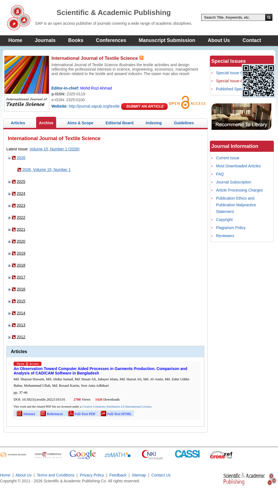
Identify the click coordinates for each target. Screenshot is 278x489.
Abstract (25, 414)
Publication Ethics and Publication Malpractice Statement (236, 205)
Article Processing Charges (239, 190)
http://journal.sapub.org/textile (94, 106)
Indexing (154, 123)
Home (15, 40)
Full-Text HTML (115, 414)
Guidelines (184, 123)
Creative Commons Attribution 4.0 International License (116, 406)
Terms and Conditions (55, 475)
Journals (45, 40)
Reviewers (225, 236)
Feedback (117, 475)
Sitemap (139, 475)
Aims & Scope (80, 123)
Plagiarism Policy (231, 227)
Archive (46, 123)
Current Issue (227, 158)
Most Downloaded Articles (238, 166)
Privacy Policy (92, 475)
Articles (18, 123)
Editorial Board (119, 123)
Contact (251, 40)
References (51, 414)
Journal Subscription (233, 182)
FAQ (220, 174)
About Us (219, 40)
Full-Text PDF (81, 414)
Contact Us (161, 475)
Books (75, 40)
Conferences (111, 40)
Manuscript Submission (167, 40)
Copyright (224, 219)
